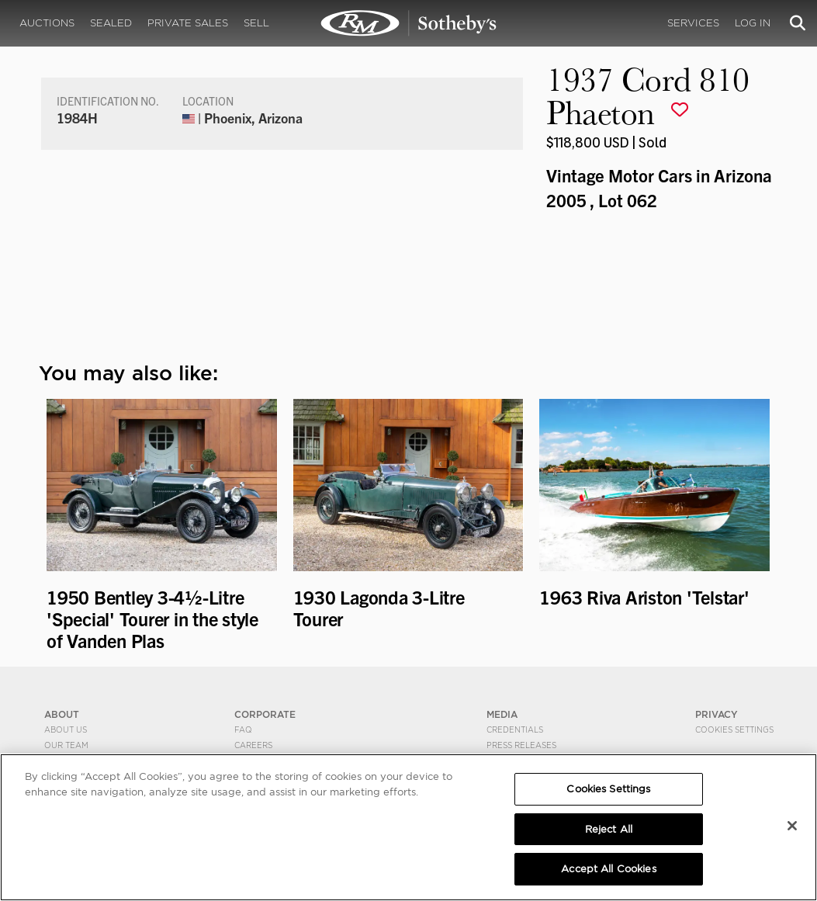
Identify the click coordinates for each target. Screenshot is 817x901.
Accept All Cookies (608, 869)
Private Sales (187, 23)
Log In (752, 23)
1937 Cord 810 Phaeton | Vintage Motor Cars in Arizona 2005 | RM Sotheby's (409, 23)
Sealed (111, 23)
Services (693, 23)
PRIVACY (716, 714)
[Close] (792, 826)
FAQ (243, 729)
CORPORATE (265, 714)
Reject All (608, 829)
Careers (253, 745)
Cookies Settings (734, 729)
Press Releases (521, 745)
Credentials (514, 729)
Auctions (46, 23)
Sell (256, 23)
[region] (408, 827)
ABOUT (61, 714)
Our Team (66, 745)
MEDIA (502, 714)
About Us (65, 729)
